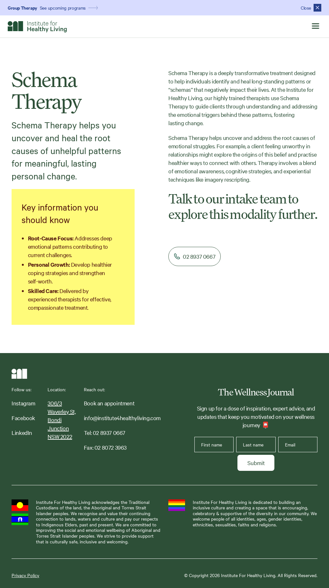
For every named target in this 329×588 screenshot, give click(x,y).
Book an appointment (109, 403)
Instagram (23, 403)
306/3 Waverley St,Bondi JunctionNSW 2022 (62, 419)
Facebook (23, 417)
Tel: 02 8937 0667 (104, 432)
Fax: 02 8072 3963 (105, 447)
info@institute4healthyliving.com (122, 417)
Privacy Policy (25, 575)
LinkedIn (22, 432)
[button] (315, 26)
